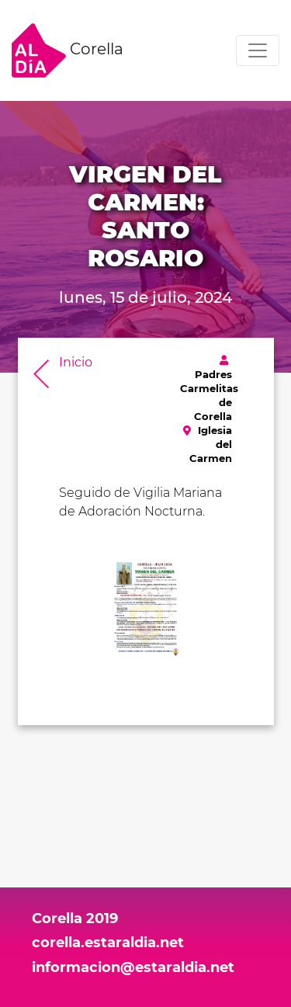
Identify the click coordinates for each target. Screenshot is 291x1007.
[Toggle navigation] (257, 50)
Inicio (75, 362)
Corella (67, 50)
